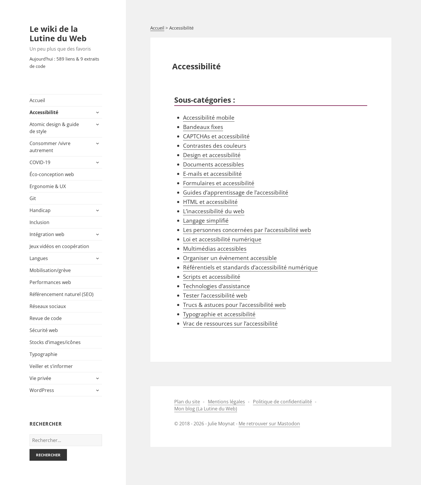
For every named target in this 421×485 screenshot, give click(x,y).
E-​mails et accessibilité (212, 174)
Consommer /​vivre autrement (50, 147)
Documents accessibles (213, 164)
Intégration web (47, 234)
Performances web (50, 282)
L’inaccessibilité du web (213, 211)
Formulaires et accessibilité (218, 183)
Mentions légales (226, 401)
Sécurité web (44, 330)
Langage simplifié (206, 220)
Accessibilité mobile (208, 117)
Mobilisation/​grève (50, 270)
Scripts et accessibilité (211, 277)
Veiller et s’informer (51, 366)
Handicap (40, 210)
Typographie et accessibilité (219, 314)
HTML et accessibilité (210, 202)
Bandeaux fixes (203, 127)
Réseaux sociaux (48, 306)
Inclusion (39, 222)
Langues (39, 258)
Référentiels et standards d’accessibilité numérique (250, 267)
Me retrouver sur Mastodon (269, 423)
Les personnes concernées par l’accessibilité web (247, 230)
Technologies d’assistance (216, 286)
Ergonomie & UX (48, 186)
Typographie (43, 354)
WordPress (42, 390)
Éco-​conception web (52, 174)
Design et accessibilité (212, 155)
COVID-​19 (40, 162)
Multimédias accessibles (214, 248)
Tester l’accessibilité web (215, 295)
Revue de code (46, 318)
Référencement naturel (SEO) (62, 294)
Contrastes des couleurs (214, 145)
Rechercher (48, 455)
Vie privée (40, 378)
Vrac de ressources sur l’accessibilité (230, 323)
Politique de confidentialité (282, 401)
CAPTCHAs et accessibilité (216, 136)
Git (33, 198)
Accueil (37, 100)
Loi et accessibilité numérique (222, 239)
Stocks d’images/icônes (55, 342)
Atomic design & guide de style (54, 128)
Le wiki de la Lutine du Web (58, 33)
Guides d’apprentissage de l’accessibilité (235, 192)
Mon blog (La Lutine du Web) (205, 408)
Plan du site (187, 401)
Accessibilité (44, 112)
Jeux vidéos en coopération (59, 246)
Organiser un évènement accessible (230, 258)
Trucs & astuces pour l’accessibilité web (234, 305)
